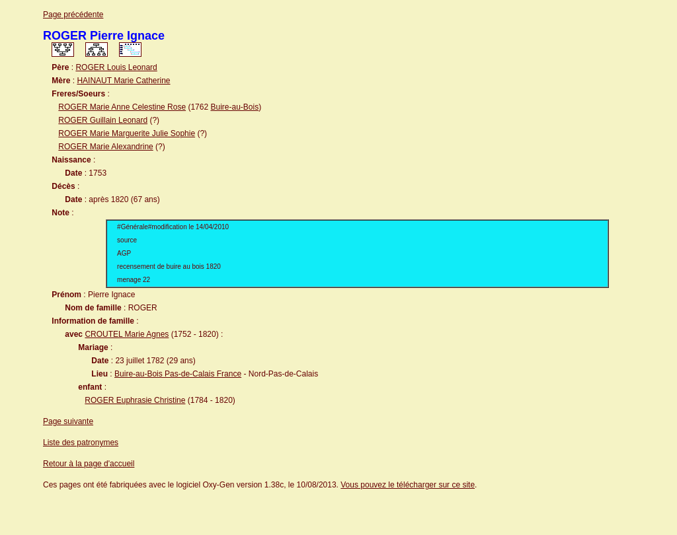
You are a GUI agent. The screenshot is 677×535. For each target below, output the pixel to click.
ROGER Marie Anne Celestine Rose (122, 107)
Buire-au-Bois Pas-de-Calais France (177, 373)
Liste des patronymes (80, 442)
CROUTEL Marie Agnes (127, 334)
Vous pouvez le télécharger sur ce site (407, 484)
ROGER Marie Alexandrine (105, 146)
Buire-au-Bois (234, 107)
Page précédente (73, 14)
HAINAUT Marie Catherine (123, 80)
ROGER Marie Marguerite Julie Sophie (126, 133)
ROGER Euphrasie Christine (135, 400)
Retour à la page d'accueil (88, 463)
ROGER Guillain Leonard (102, 120)
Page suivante (68, 421)
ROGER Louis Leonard (116, 67)
